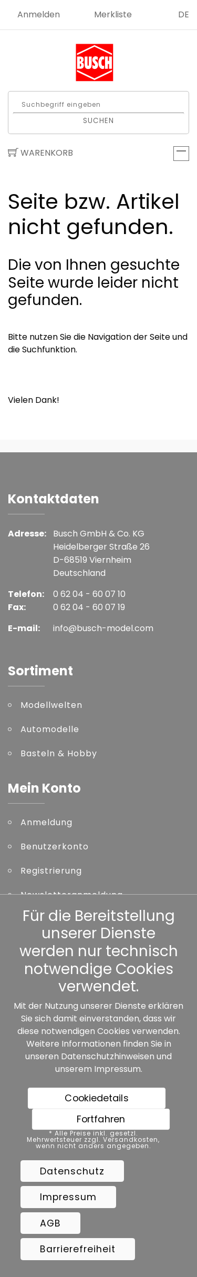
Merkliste (113, 14)
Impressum (117, 1069)
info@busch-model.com (103, 628)
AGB (50, 1223)
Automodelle (49, 729)
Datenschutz (72, 1171)
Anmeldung (46, 822)
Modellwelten (51, 705)
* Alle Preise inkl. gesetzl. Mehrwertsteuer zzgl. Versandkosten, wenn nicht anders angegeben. (93, 1139)
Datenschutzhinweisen (107, 1056)
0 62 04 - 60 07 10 (89, 594)
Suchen (98, 120)
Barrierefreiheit (78, 1249)
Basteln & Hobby (58, 753)
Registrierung (51, 871)
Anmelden (38, 14)
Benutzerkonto (54, 846)
